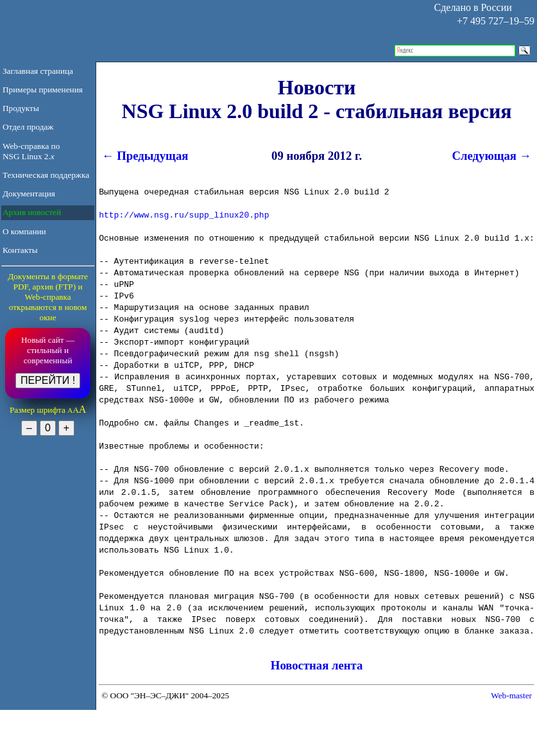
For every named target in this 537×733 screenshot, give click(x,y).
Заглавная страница (38, 71)
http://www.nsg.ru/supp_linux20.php (184, 214)
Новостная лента (317, 665)
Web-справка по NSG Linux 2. (31, 151)
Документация (29, 193)
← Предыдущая (143, 155)
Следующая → (493, 155)
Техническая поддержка (46, 175)
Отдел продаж (28, 127)
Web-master (511, 695)
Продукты (21, 108)
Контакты (20, 250)
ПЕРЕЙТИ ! (48, 380)
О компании (24, 231)
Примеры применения (43, 89)
